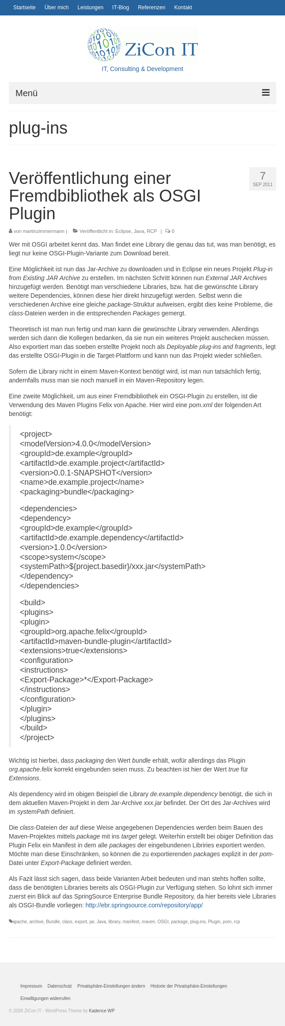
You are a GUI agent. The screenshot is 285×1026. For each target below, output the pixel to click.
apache (19, 921)
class (67, 921)
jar (92, 921)
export (81, 921)
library (114, 921)
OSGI (162, 921)
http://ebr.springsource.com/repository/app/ (144, 905)
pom (227, 921)
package (179, 921)
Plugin (214, 921)
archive (36, 921)
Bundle (53, 921)
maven (148, 921)
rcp (237, 921)
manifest (130, 921)
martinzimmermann (44, 231)
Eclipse (123, 231)
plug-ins (197, 921)
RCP (152, 231)
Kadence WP (101, 1010)
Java (139, 231)
